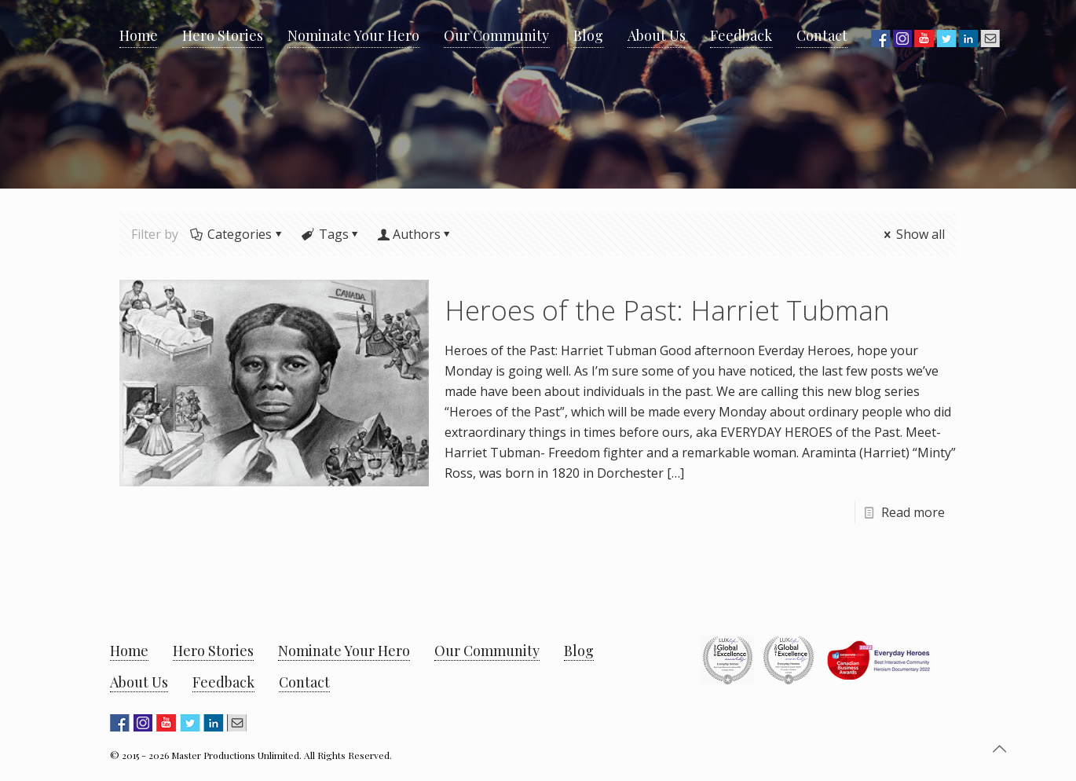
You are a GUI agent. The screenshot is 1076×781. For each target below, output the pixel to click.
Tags (332, 234)
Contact (304, 682)
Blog (579, 650)
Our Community (487, 650)
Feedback (223, 682)
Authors (417, 234)
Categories (238, 234)
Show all (913, 234)
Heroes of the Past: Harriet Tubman (667, 310)
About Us (139, 682)
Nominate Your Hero (344, 650)
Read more (913, 512)
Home (129, 650)
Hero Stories (213, 650)
